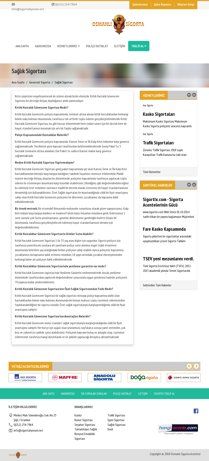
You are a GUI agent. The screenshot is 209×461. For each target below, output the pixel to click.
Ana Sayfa (18, 82)
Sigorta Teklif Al (164, 394)
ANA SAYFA (22, 46)
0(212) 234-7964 (64, 4)
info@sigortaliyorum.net (28, 430)
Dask (110, 429)
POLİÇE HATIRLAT (97, 46)
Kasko (78, 415)
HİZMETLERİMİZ (68, 46)
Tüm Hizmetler (151, 172)
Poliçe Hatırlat (122, 394)
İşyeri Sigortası (116, 420)
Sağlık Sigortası (117, 425)
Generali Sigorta (39, 82)
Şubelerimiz (140, 4)
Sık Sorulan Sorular (94, 394)
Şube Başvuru (162, 4)
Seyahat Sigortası (84, 425)
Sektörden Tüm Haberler (157, 285)
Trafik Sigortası (116, 415)
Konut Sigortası (83, 420)
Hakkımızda (68, 394)
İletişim (143, 394)
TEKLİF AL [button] (138, 46)
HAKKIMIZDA (43, 46)
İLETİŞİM (119, 46)
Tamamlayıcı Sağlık (85, 429)
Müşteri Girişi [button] (185, 4)
